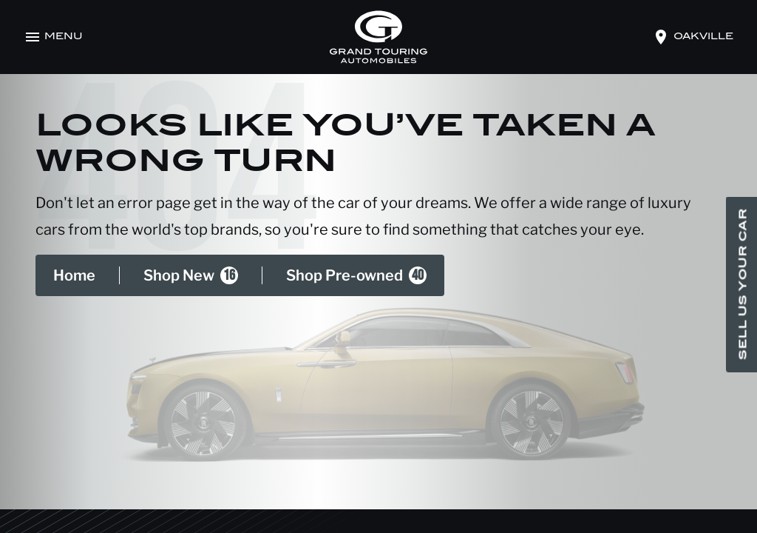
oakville (703, 37)
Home (74, 275)
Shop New (190, 275)
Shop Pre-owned (356, 275)
